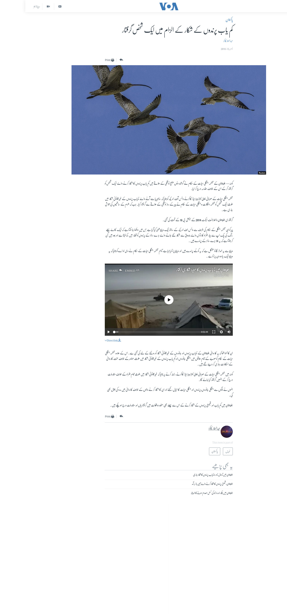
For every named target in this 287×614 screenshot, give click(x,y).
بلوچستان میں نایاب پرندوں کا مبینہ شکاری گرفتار (177, 269)
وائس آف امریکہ (195, 275)
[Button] (95, 60)
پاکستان (203, 19)
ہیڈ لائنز (11, 6)
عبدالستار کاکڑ (202, 41)
